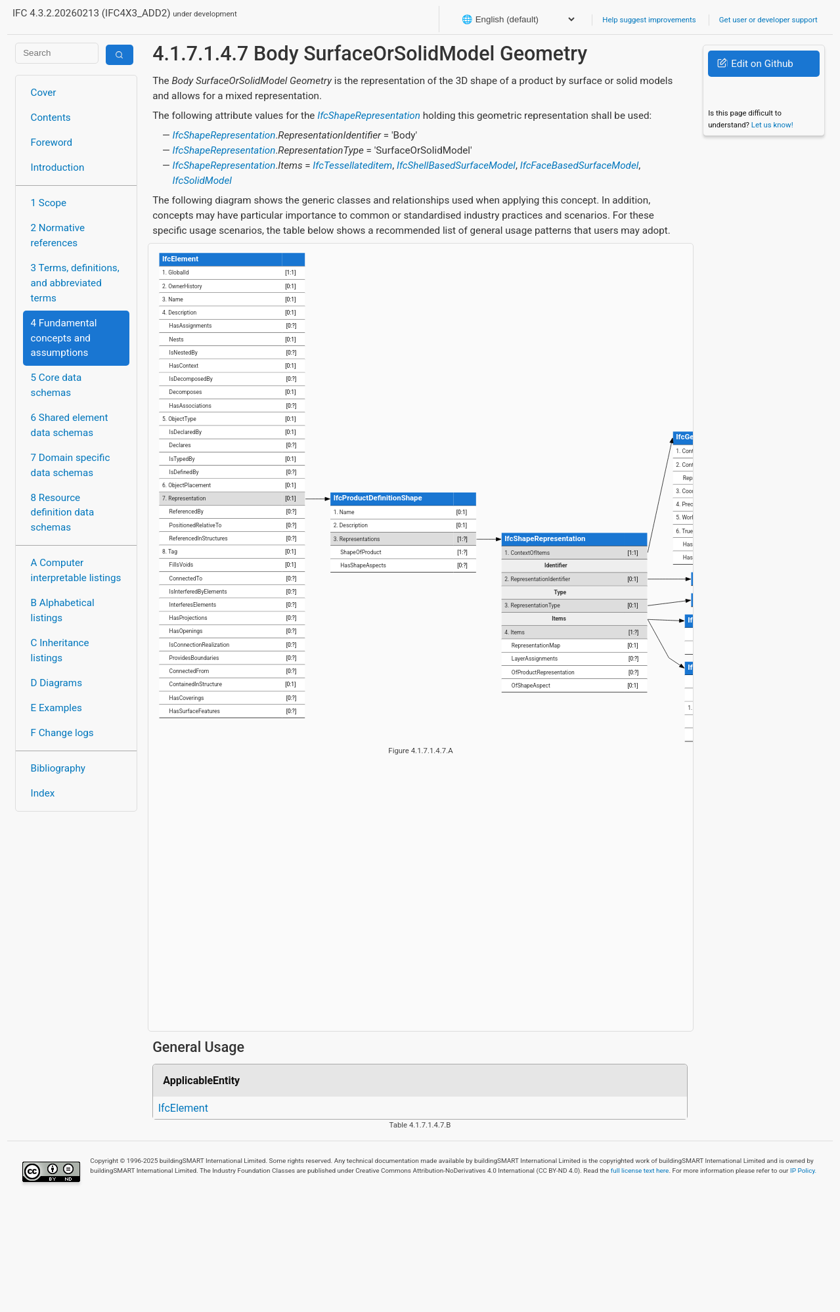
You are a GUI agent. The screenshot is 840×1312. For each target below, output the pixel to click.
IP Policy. (803, 1170)
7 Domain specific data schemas (70, 465)
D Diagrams (56, 683)
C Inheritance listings (60, 650)
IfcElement (183, 1108)
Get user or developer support (768, 19)
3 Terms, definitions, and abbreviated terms (75, 283)
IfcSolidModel (202, 180)
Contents (51, 117)
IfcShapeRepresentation (368, 115)
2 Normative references (58, 235)
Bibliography (58, 768)
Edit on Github (755, 64)
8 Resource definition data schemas (63, 513)
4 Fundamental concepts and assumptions (64, 338)
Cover (43, 92)
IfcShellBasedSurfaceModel (456, 165)
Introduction (58, 167)
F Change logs (62, 733)
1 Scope (49, 203)
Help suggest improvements (649, 19)
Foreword (52, 142)
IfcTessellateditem (352, 165)
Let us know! (772, 124)
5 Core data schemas (56, 385)
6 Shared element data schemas (69, 425)
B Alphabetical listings (63, 610)
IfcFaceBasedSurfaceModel (579, 165)
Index (43, 793)
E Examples (56, 708)
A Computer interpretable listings (76, 570)
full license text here (640, 1170)
